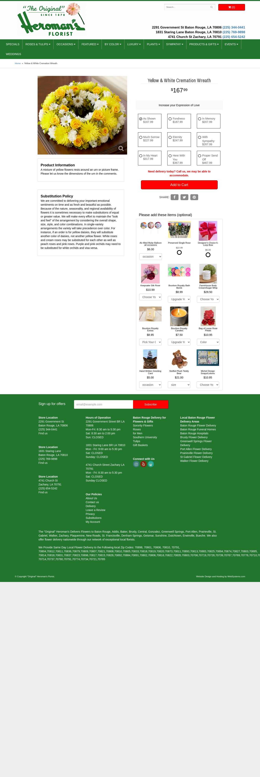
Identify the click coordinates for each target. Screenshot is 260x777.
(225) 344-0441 (234, 27)
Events (230, 44)
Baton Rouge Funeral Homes (198, 429)
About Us (91, 498)
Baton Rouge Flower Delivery (198, 425)
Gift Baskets (140, 445)
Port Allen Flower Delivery (196, 449)
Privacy (90, 514)
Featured (88, 44)
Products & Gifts (202, 44)
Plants (152, 44)
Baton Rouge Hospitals (194, 433)
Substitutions (94, 517)
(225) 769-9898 (234, 32)
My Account (93, 521)
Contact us (92, 502)
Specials (12, 44)
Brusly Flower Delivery (194, 437)
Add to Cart (179, 185)
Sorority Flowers (143, 425)
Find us (43, 433)
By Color (112, 44)
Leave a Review (95, 510)
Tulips (136, 441)
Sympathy (173, 44)
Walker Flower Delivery (194, 460)
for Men (137, 433)
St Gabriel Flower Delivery (196, 456)
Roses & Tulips (36, 44)
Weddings (13, 54)
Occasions (64, 44)
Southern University (145, 437)
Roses (137, 429)
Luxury (133, 44)
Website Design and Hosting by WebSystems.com (220, 576)
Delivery (91, 506)
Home (18, 63)
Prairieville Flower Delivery (196, 453)
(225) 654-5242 (234, 37)
